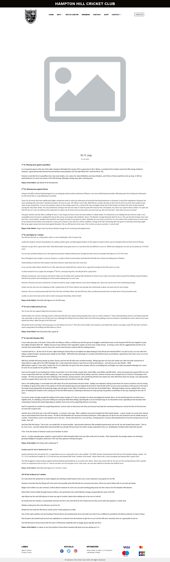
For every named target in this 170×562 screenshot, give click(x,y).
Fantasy (97, 15)
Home (51, 15)
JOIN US (139, 14)
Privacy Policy (27, 552)
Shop (106, 15)
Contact (116, 15)
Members (86, 15)
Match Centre (72, 15)
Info (59, 15)
